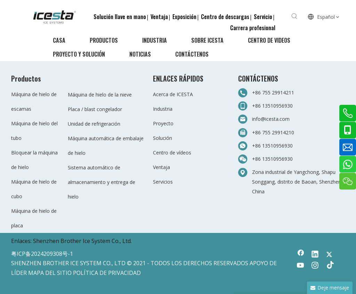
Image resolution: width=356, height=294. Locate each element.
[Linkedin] (315, 254)
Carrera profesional (252, 28)
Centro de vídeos (172, 152)
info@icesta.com (271, 119)
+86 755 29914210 (273, 132)
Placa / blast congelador (95, 109)
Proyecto (163, 123)
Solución (162, 138)
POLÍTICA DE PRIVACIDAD (107, 273)
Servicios (163, 181)
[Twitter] (329, 254)
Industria (162, 109)
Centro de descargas (225, 16)
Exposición (184, 16)
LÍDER (19, 273)
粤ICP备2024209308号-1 (42, 254)
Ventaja (159, 16)
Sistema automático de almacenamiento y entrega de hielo (101, 182)
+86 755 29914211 (273, 92)
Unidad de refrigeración (94, 123)
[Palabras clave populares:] (294, 16)
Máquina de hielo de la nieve (100, 94)
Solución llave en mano (120, 16)
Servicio (263, 16)
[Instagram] (315, 265)
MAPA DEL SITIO (50, 273)
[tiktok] (329, 265)
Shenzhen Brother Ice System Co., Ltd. (82, 241)
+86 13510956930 (272, 105)
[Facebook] (300, 254)
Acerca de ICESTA (173, 94)
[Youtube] (300, 265)
